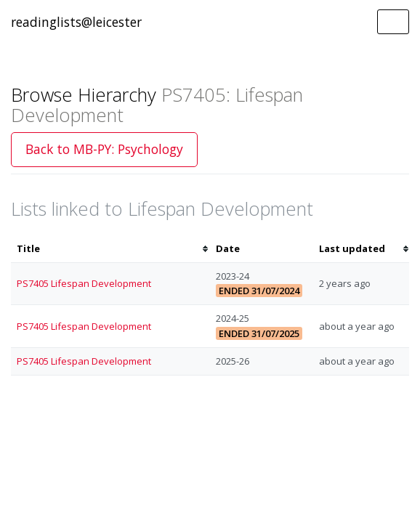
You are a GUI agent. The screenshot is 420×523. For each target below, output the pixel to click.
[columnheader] (110, 248)
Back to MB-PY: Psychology (104, 149)
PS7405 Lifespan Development (84, 283)
